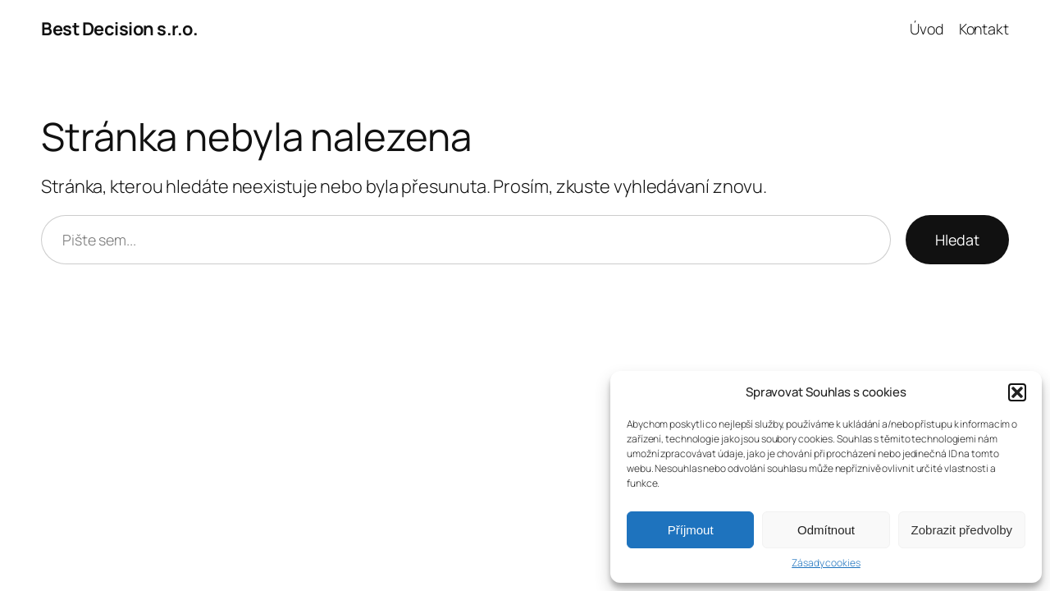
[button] (1017, 392)
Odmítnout (826, 530)
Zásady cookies (826, 563)
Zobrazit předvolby (961, 530)
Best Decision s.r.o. (119, 28)
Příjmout (691, 530)
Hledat (957, 240)
